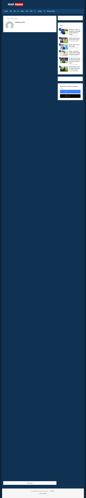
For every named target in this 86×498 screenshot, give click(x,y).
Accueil (6, 11)
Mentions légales (43, 493)
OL (18, 11)
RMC (31, 11)
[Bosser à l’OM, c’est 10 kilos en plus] (64, 47)
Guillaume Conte (20, 22)
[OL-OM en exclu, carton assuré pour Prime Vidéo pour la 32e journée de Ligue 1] (64, 60)
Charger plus (29, 482)
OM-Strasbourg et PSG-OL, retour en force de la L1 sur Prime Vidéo (74, 68)
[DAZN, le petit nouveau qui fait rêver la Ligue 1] (64, 40)
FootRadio (52, 490)
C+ (35, 11)
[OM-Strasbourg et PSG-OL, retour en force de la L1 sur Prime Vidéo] (64, 69)
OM (14, 11)
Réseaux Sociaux (51, 11)
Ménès (22, 11)
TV (44, 11)
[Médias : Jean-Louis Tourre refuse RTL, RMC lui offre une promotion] (64, 53)
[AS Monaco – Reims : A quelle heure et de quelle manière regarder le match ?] (64, 31)
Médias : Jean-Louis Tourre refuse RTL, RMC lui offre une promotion (74, 53)
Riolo (27, 11)
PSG (11, 11)
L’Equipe (40, 11)
